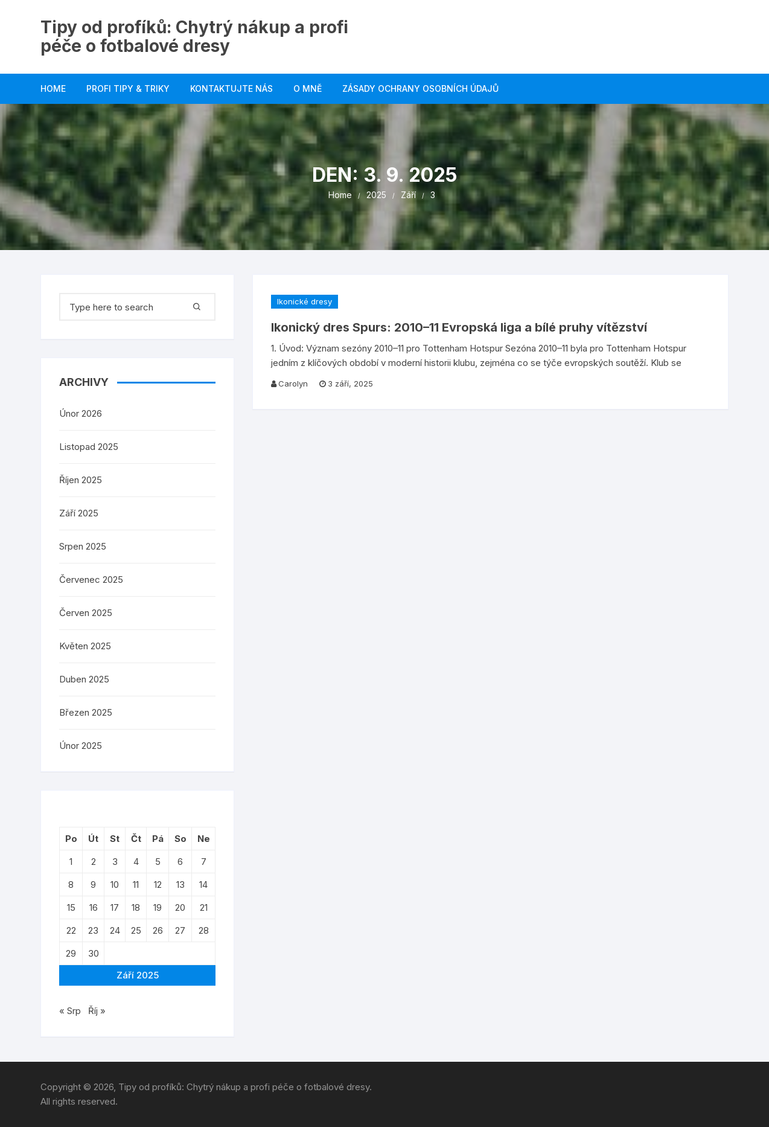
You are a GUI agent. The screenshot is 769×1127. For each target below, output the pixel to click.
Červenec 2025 (91, 579)
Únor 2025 (80, 745)
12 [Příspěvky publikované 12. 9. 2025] (158, 884)
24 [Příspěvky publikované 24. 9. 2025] (115, 930)
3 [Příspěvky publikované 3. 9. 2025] (115, 861)
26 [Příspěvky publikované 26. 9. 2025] (158, 930)
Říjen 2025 (80, 480)
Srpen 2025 (82, 546)
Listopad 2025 (88, 446)
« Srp (70, 1010)
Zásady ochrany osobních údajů (420, 88)
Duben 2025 (84, 679)
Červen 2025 (85, 612)
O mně (307, 88)
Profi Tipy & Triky (128, 88)
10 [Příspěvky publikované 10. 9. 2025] (114, 884)
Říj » (97, 1010)
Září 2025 (78, 513)
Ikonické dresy (304, 301)
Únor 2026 (80, 413)
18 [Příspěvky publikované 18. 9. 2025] (136, 907)
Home (53, 88)
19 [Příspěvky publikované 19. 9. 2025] (157, 907)
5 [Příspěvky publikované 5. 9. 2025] (158, 861)
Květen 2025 (85, 646)
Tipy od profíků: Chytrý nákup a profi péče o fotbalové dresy (194, 36)
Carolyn (293, 383)
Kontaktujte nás (231, 88)
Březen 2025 (85, 712)
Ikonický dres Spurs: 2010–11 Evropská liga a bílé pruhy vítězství (459, 327)
